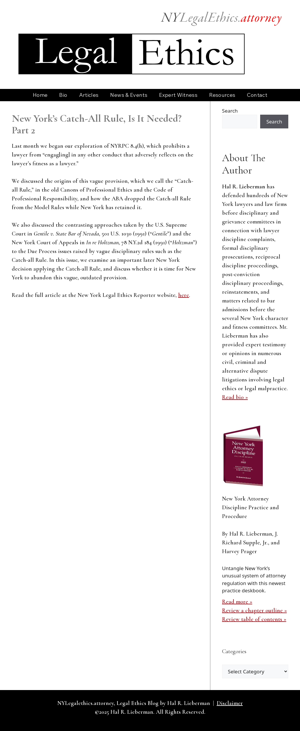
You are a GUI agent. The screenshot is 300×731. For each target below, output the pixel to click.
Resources (222, 95)
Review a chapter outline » (254, 610)
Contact (257, 95)
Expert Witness (178, 95)
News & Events (128, 95)
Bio (63, 95)
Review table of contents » (254, 619)
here (183, 295)
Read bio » (235, 397)
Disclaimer (230, 703)
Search (230, 110)
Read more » (237, 601)
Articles (89, 95)
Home (40, 95)
